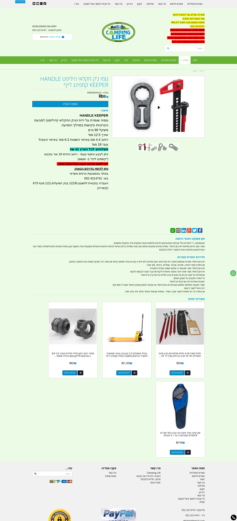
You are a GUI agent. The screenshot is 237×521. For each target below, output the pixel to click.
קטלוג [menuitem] (184, 60)
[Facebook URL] (45, 3)
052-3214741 (197, 26)
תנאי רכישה (155, 393)
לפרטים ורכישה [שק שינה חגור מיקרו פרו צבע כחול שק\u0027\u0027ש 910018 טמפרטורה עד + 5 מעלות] (49, 363)
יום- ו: (178, 461)
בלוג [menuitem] (126, 60)
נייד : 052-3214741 (195, 426)
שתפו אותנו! (110, 386)
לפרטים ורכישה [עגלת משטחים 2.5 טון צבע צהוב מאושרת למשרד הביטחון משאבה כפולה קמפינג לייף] (137, 363)
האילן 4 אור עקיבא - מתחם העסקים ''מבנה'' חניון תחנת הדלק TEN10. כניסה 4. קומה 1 (180, 438)
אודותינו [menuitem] (136, 60)
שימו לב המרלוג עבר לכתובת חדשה (189, 14)
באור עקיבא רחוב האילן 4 (193, 18)
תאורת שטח (95, 503)
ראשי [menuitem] (195, 60)
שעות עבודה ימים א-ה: (185, 446)
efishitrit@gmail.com (194, 431)
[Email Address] (34, 3)
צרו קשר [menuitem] (106, 60)
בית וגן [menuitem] (64, 60)
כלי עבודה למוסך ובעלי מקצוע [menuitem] (84, 60)
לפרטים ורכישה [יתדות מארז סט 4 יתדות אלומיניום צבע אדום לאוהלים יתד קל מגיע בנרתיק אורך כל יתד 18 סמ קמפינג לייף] (181, 363)
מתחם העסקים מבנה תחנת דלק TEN (188, 22)
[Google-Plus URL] (41, 3)
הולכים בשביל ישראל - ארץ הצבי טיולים (118, 442)
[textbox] (185, 28)
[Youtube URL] (37, 3)
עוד (42, 60)
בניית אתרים (108, 519)
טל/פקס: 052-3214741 (193, 420)
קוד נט (114, 519)
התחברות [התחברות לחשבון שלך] (20, 1)
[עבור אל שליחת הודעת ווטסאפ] (233, 273)
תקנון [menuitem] (117, 60)
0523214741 (147, 390)
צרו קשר (112, 383)
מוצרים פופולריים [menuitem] (168, 60)
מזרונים (71, 503)
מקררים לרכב (82, 503)
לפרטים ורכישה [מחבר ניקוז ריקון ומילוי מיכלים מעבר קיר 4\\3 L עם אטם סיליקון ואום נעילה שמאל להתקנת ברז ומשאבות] (93, 363)
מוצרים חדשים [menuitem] (150, 60)
